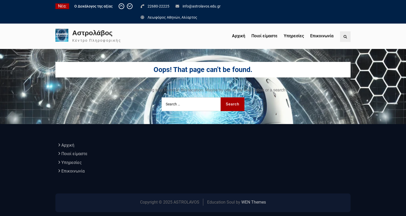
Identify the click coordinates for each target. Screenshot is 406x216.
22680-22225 (158, 6)
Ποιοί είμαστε (264, 35)
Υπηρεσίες (294, 35)
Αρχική (238, 35)
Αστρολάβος (92, 33)
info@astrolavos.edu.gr (202, 6)
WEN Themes (253, 202)
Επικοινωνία (322, 35)
